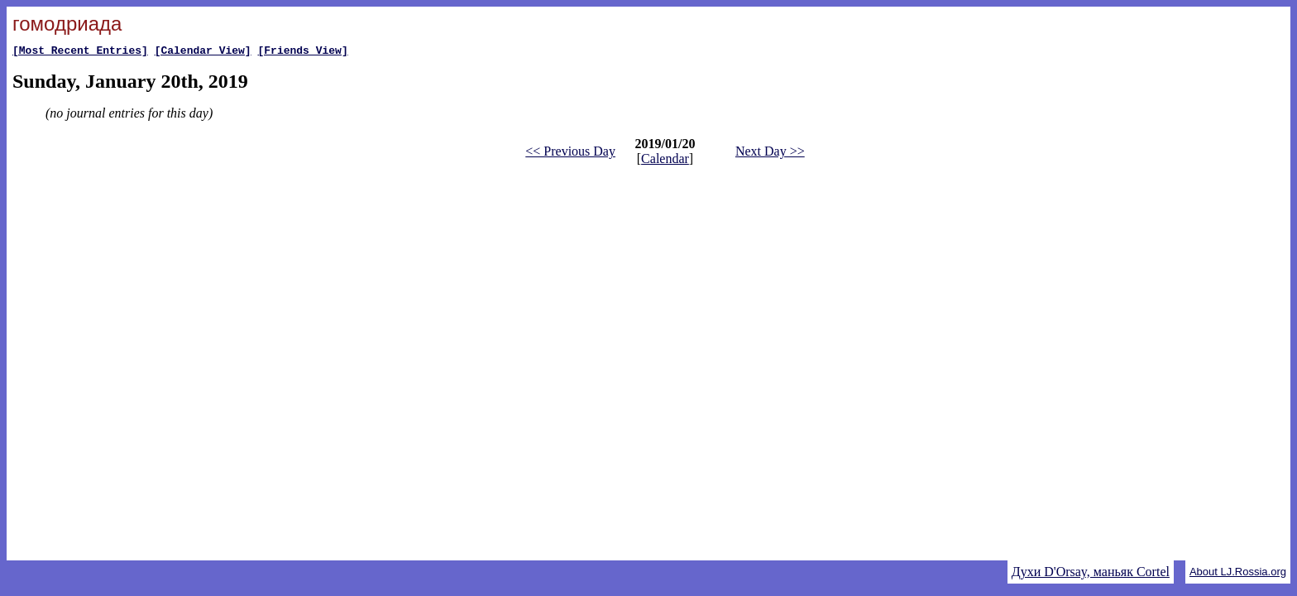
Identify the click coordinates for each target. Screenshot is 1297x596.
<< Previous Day (570, 154)
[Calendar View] (203, 52)
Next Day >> (770, 154)
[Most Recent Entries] (80, 52)
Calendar (665, 161)
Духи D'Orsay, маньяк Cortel (1091, 572)
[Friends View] (302, 52)
